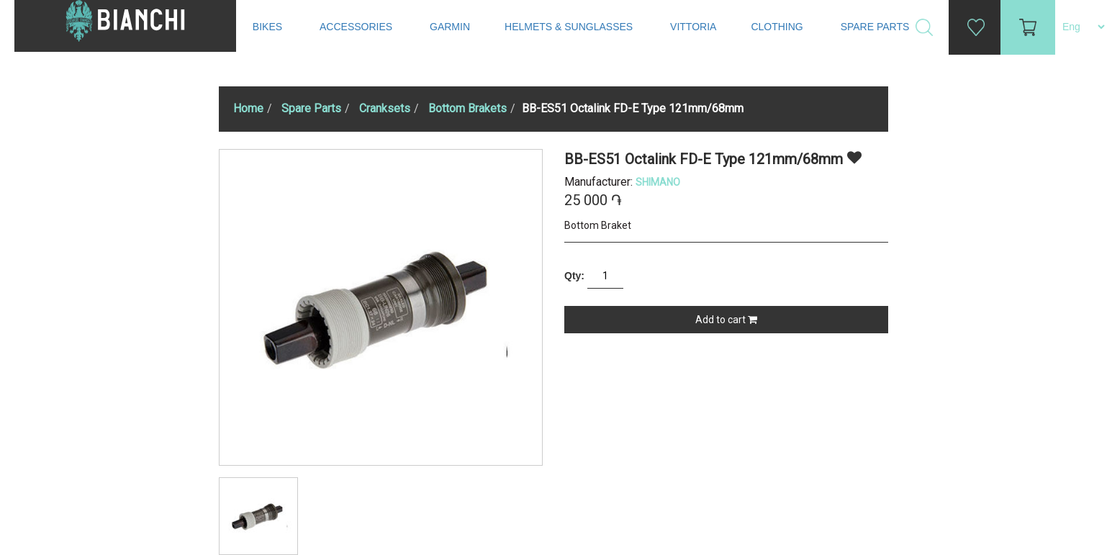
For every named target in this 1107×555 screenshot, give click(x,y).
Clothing (778, 26)
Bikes (269, 26)
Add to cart (726, 319)
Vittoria (693, 26)
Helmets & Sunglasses (570, 26)
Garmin (450, 26)
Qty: (574, 275)
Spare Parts (877, 26)
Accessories (357, 26)
